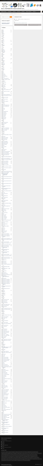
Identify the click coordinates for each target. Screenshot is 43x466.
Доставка (23, 11)
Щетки (3, 413)
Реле (2, 327)
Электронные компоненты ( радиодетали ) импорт (5, 420)
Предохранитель (4, 278)
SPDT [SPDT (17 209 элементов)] (30, 453)
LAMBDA (3, 49)
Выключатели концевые (5, 97)
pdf (2, 55)
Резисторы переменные (5, 320)
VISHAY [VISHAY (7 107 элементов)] (16, 454)
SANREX (3, 62)
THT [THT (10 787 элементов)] (11, 454)
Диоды (3, 120)
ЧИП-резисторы (4, 410)
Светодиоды (3, 349)
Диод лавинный (4, 114)
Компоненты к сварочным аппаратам (6, 447)
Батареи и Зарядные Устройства (6, 79)
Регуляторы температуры (5, 316)
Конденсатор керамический (5, 154)
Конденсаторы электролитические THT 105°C (6, 178)
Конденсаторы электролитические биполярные (6, 186)
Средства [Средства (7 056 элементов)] (24, 457)
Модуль (3, 213)
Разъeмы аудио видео (4, 302)
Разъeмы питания (4, 306)
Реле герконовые (4, 333)
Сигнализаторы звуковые (5, 357)
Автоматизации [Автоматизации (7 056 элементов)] (22, 454)
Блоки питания (4, 84)
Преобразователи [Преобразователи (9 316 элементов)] (34, 456)
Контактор (3, 192)
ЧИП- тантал (3, 408)
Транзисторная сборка (5, 386)
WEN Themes (40, 464)
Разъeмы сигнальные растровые (6, 309)
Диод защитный (4, 112)
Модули (3, 207)
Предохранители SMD (5, 273)
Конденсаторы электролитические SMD (7, 176)
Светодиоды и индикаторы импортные (6, 352)
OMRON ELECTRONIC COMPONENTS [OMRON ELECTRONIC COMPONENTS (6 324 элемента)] (7, 453)
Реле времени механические (5, 331)
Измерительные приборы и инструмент (7, 134)
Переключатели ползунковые (5, 254)
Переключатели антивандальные (6, 238)
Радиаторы (3, 291)
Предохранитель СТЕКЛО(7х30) (6, 281)
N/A (2, 53)
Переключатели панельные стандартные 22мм (5, 249)
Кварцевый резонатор (5, 143)
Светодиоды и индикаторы (5, 351)
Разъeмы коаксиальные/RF (5, 305)
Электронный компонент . (5, 432)
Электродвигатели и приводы (5, 417)
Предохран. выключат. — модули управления (6, 268)
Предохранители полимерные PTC (6, 274)
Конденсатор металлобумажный (6, 158)
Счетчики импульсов (4, 373)
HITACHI (3, 41)
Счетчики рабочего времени (5, 374)
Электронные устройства (5, 430)
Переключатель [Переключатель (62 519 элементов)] (19, 456)
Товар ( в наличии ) (28, 11)
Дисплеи (3, 124)
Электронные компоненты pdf (5, 424)
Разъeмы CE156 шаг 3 (4, 300)
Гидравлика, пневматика (5, 101)
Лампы (3, 194)
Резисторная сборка (4, 317)
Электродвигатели (4, 416)
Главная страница (3, 11)
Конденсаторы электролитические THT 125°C (6, 181)
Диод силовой (4, 115)
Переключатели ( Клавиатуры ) (6, 234)
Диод (3, 110)
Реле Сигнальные (4, 336)
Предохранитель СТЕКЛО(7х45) (6, 282)
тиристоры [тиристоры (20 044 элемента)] (14, 460)
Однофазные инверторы (5, 221)
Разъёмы (3, 311)
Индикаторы (3, 136)
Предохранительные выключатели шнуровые (6, 286)
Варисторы (3, 85)
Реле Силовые (4, 337)
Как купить (18, 11)
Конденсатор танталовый (5, 164)
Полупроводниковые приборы (5, 266)
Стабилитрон (3, 369)
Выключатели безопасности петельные (7, 95)
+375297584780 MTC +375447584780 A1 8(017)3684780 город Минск (9, 0)
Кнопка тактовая (4, 146)
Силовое (3, 362)
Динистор (3, 109)
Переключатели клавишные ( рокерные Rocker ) (7, 239)
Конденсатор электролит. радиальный (6, 167)
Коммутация (3, 150)
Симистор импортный (5, 364)
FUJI (2, 38)
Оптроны (3, 227)
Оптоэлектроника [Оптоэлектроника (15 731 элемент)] (11, 456)
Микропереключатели (5, 195)
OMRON (3, 54)
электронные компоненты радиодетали (7, 426)
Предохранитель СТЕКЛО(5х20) (6, 279)
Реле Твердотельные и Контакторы (6, 339)
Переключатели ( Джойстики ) (5, 233)
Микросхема (3, 198)
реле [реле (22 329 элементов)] (8, 460)
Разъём (3, 310)
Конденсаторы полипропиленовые (6, 171)
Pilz (2, 56)
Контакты (14, 11)
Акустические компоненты (5, 78)
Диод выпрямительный (5, 111)
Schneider (3, 63)
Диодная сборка (4, 117)
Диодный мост (4, 118)
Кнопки (3, 147)
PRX (2, 59)
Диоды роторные (4, 123)
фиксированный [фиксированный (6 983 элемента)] (27, 460)
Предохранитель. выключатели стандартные (6, 284)
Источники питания (4, 139)
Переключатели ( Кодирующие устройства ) (6, 236)
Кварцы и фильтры (4, 144)
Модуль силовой (4, 214)
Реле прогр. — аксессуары (5, 334)
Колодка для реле (4, 149)
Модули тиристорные (4, 212)
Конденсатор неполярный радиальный (7, 159)
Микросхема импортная (5, 200)
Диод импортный (4, 113)
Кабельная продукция (5, 141)
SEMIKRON (3, 64)
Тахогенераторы (4, 375)
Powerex (3, 58)
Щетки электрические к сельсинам (6, 414)
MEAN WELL (3, 50)
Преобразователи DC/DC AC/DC (6, 288)
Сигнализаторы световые (5, 358)
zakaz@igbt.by (20, 0)
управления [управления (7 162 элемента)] (20, 460)
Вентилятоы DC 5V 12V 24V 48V (6, 91)
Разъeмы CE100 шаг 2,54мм (5, 299)
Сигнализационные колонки (5, 360)
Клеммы (3, 145)
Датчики (3, 102)
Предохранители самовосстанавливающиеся (5, 276)
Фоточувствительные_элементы (6, 407)
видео (3, 92)
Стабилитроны (4, 371)
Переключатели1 (4, 259)
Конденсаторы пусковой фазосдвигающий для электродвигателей (5, 174)
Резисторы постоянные (5, 322)
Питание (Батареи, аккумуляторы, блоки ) (7, 264)
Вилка (3, 93)
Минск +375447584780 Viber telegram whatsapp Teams (12, 8)
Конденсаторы (4, 169)
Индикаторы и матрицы (5, 137)
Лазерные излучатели (5, 193)
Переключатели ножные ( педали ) (6, 244)
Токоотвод (3, 384)
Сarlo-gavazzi (3, 344)
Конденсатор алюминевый (5, 152)
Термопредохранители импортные (6, 378)
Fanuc (3, 36)
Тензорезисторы (4, 376)
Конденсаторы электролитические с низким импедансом (6, 188)
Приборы (3, 290)
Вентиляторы (4, 86)
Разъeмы (3, 297)
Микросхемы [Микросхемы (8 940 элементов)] (4, 456)
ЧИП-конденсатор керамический (6, 409)
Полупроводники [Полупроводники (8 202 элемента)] (26, 456)
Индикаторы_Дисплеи (5, 138)
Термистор (3, 377)
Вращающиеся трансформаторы (6, 94)
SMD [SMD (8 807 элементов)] (15, 453)
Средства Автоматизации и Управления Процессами (7, 367)
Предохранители (4, 272)
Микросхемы (3, 201)
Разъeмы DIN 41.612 (4, 301)
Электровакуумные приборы (5, 415)
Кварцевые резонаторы (5, 142)
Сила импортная (4, 361)
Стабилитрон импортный (5, 370)
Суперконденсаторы (4, 372)
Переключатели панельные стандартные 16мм (5, 247)
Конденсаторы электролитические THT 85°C (6, 183)
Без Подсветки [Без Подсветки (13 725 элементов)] (29, 454)
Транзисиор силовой (4, 385)
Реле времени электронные (5, 332)
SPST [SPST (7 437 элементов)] (34, 453)
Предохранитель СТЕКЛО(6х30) (6, 280)
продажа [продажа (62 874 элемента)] (4, 460)
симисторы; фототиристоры (5, 365)
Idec (2, 42)
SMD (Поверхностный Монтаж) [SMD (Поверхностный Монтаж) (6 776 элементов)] (23, 453)
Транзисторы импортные (5, 390)
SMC (2, 66)
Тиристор (3, 379)
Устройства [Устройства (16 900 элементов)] (36, 457)
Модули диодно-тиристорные (5, 208)
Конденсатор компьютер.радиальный (6, 156)
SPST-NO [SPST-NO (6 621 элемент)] (39, 453)
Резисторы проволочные (5, 325)
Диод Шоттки (3, 116)
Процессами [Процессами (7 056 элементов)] (4, 457)
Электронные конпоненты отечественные (5, 428)
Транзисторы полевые (5, 391)
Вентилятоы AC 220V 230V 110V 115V (6, 89)
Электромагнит (4, 418)
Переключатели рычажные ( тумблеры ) (7, 255)
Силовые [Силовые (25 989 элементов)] (10, 457)
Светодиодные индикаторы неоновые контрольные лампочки (6, 347)
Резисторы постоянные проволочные (6, 323)
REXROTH (3, 60)
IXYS (2, 48)
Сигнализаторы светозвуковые (6, 359)
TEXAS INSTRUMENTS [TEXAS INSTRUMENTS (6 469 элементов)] (5, 454)
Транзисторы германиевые (5, 389)
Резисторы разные (4, 326)
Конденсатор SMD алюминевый (6, 151)
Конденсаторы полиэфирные (5, 172)
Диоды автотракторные (5, 122)
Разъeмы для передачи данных (6, 304)
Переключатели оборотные (5, 245)
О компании (9, 11)
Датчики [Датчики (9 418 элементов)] (35, 454)
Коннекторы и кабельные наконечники (7, 190)
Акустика (3, 77)
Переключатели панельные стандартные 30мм (5, 252)
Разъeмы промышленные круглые (6, 308)
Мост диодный (4, 215)
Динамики (3, 108)
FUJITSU (3, 40)
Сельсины (3, 356)
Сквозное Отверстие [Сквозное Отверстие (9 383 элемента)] (16, 457)
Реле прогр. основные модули (5, 335)
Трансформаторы (4, 392)
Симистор (3, 363)
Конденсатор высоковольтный (6, 153)
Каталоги (34, 11)
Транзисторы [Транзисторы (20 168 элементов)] (29, 457)
